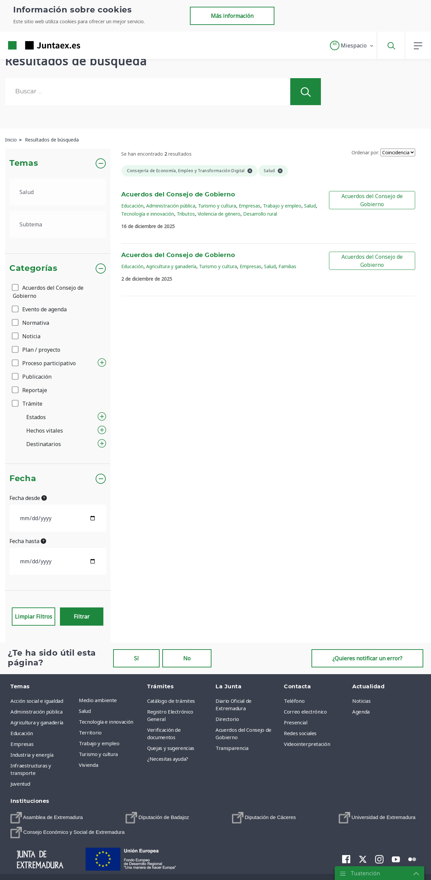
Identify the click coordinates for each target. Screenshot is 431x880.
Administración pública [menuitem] (36, 711)
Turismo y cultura (217, 205)
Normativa (31, 322)
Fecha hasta (27, 541)
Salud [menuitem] (85, 711)
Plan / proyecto (36, 349)
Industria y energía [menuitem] (31, 754)
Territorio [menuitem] (90, 732)
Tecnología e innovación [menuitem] (106, 721)
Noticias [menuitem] (361, 700)
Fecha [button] (22, 479)
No (187, 658)
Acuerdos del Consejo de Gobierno (48, 292)
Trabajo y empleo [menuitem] (99, 743)
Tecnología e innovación (147, 214)
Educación (132, 205)
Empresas (249, 205)
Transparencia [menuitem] (232, 748)
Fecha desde (28, 498)
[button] (352, 45)
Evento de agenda (40, 309)
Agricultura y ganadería (171, 266)
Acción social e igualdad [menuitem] (36, 700)
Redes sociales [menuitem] (300, 733)
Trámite (27, 403)
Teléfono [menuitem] (294, 700)
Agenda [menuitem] (361, 711)
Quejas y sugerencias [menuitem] (170, 748)
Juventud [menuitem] (20, 783)
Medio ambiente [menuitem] (98, 700)
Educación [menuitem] (21, 733)
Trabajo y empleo (282, 205)
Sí (136, 658)
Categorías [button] (33, 268)
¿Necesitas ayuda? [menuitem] (167, 758)
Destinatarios (43, 444)
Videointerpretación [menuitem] (307, 744)
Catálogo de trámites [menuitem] (171, 700)
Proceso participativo (44, 363)
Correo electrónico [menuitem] (305, 711)
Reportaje (30, 390)
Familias (287, 266)
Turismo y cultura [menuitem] (98, 754)
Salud (310, 205)
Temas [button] (23, 163)
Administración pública (170, 205)
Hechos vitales (44, 430)
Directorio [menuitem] (227, 719)
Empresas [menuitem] (21, 744)
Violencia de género (219, 214)
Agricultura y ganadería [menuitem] (36, 722)
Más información (232, 16)
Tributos (186, 214)
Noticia (26, 336)
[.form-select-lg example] (57, 192)
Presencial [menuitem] (295, 722)
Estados (36, 417)
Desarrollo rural (260, 214)
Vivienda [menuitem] (88, 764)
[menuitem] (46, 817)
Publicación (32, 376)
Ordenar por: (365, 152)
